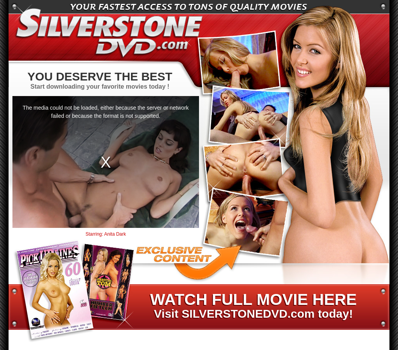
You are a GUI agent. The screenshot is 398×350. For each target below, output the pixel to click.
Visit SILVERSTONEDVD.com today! (253, 306)
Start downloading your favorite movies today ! (99, 80)
